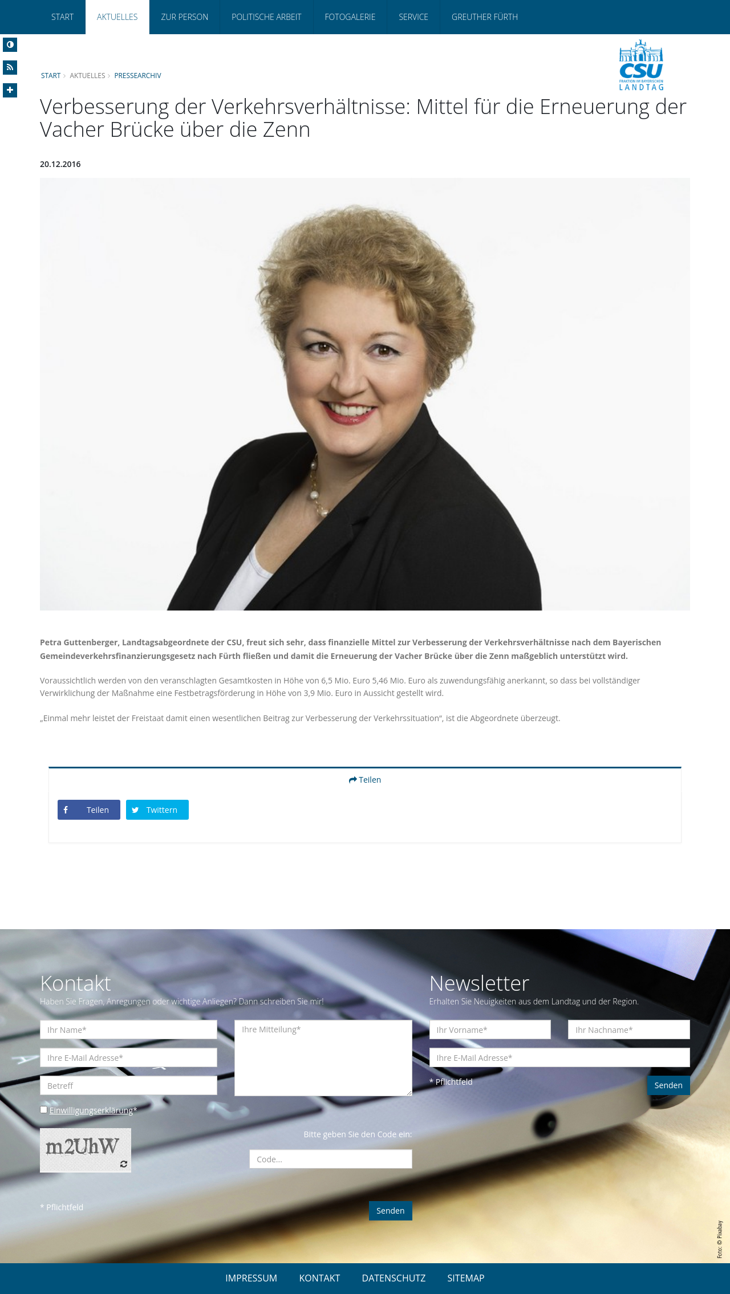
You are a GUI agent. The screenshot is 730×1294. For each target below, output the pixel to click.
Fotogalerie (350, 16)
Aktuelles (117, 16)
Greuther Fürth (485, 16)
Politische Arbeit (266, 16)
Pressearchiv (138, 75)
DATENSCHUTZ (394, 1278)
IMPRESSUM (251, 1278)
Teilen (365, 779)
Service (413, 16)
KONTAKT (319, 1278)
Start (62, 16)
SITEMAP (466, 1278)
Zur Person (184, 16)
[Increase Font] (10, 90)
